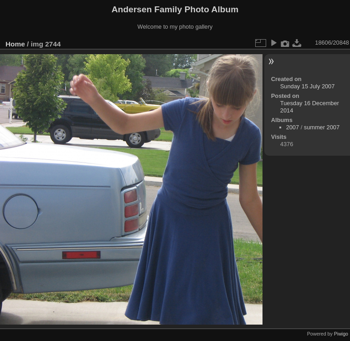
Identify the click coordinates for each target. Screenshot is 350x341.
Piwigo (341, 333)
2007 (292, 127)
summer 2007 (322, 127)
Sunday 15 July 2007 (307, 86)
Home (15, 44)
